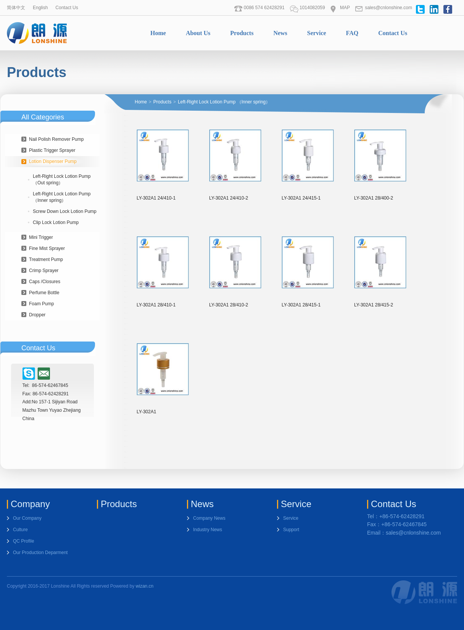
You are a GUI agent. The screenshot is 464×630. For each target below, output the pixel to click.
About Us (198, 33)
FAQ (352, 33)
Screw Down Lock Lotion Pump (65, 211)
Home (158, 33)
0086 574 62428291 (259, 7)
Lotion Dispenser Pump (53, 161)
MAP (340, 7)
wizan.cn (145, 586)
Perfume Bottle (44, 292)
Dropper (37, 314)
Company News (209, 518)
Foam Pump (41, 303)
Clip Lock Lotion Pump (56, 222)
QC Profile (23, 541)
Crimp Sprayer (43, 270)
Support (291, 529)
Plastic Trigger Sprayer (52, 150)
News (280, 33)
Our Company (27, 518)
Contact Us (66, 7)
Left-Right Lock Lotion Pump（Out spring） (61, 179)
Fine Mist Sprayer (47, 248)
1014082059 (307, 7)
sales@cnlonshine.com (383, 7)
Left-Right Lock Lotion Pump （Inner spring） (61, 197)
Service (316, 33)
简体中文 (16, 7)
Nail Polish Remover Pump (56, 139)
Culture (20, 529)
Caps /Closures (44, 281)
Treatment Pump (46, 259)
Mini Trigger (41, 237)
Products (241, 33)
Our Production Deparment (40, 552)
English (40, 7)
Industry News (207, 529)
